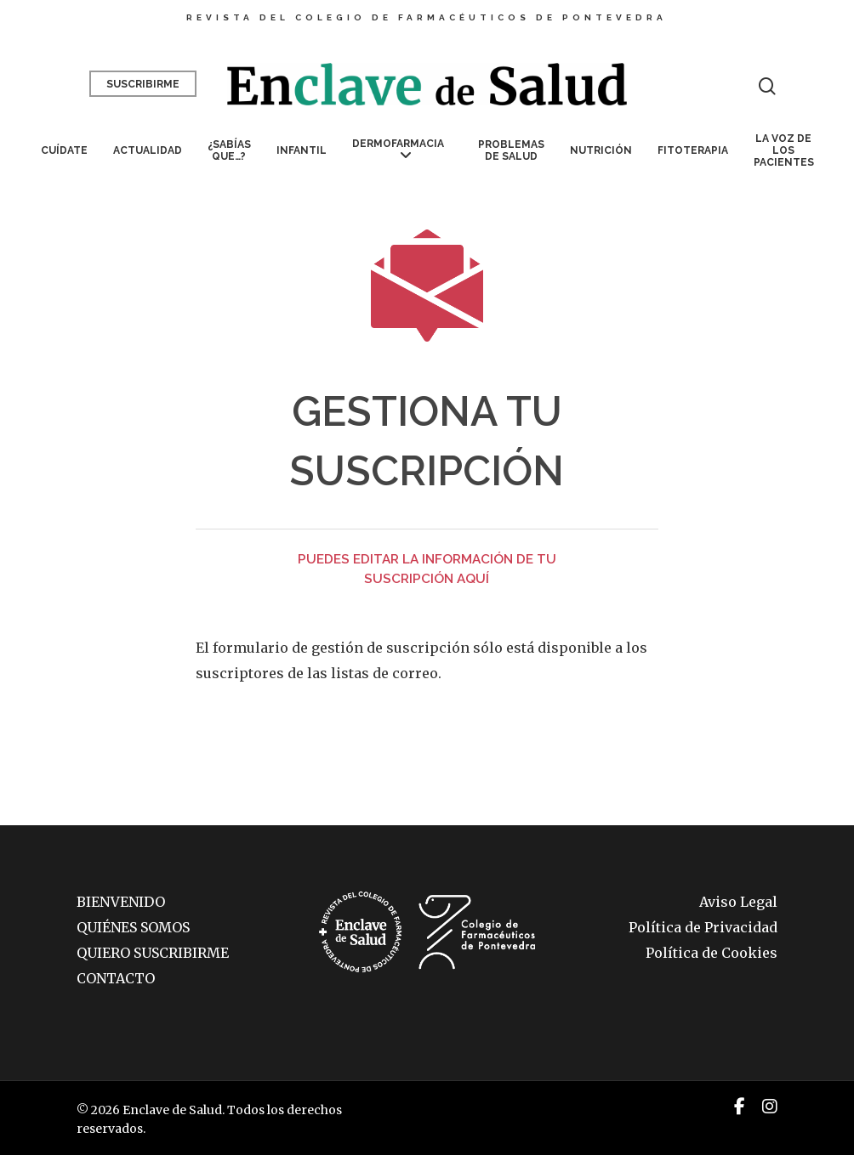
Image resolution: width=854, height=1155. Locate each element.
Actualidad (147, 150)
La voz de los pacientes (784, 150)
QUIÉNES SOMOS (133, 927)
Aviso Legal (738, 901)
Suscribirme (142, 84)
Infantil (301, 150)
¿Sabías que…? (229, 150)
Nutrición (601, 150)
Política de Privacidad (703, 927)
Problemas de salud (511, 150)
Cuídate (64, 150)
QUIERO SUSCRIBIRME (153, 952)
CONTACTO (116, 978)
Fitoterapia (693, 150)
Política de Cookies (711, 952)
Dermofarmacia (398, 150)
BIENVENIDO (121, 901)
